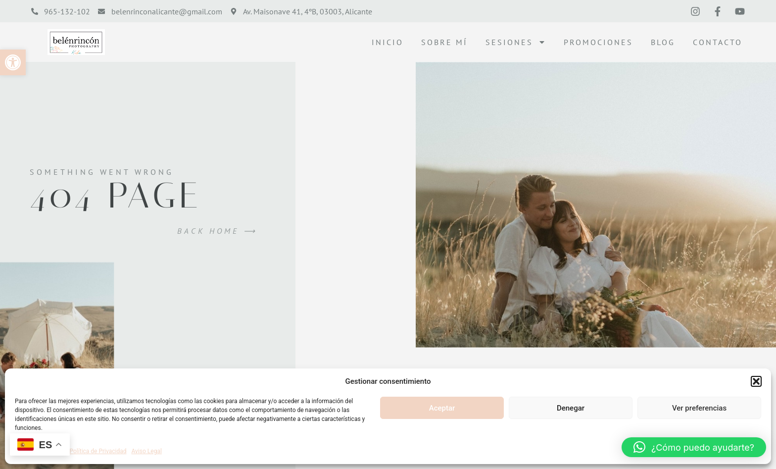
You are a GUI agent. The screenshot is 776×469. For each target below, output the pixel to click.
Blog (663, 42)
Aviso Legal (147, 451)
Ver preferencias (699, 408)
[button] (13, 62)
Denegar (570, 408)
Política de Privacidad (98, 451)
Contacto (717, 42)
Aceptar (442, 408)
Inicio (387, 42)
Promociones (598, 42)
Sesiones (515, 42)
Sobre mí (444, 42)
